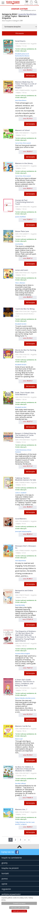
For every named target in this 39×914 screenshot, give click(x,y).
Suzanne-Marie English (22, 653)
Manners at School (22, 130)
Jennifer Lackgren (21, 824)
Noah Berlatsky (20, 605)
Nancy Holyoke (20, 698)
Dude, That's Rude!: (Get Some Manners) (24, 393)
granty (5, 863)
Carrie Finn (18, 143)
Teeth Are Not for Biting (24, 309)
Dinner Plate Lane (22, 231)
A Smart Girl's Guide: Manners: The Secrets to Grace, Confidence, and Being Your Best (24, 683)
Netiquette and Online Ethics (24, 591)
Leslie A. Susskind (20, 493)
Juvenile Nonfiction (27, 14)
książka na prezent (10, 868)
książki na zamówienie (12, 857)
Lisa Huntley (19, 244)
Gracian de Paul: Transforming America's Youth (24, 202)
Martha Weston (24, 56)
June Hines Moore (20, 100)
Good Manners (21, 519)
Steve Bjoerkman (20, 560)
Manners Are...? (21, 809)
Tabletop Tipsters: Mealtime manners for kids (25, 479)
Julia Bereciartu (30, 698)
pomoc (5, 878)
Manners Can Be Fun (23, 726)
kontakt (5, 873)
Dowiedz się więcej (19, 903)
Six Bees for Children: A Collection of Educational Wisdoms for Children (24, 769)
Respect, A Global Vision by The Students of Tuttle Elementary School (25, 435)
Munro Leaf (18, 739)
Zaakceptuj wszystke (19, 911)
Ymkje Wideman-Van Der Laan (24, 822)
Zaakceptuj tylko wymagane (19, 907)
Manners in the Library (24, 163)
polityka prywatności (11, 894)
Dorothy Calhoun (20, 783)
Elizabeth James (20, 54)
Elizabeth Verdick (20, 324)
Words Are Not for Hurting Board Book (25, 351)
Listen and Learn (21, 270)
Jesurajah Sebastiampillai (23, 531)
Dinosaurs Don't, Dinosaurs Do (25, 547)
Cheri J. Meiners (20, 283)
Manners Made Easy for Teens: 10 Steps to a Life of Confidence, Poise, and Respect (25, 85)
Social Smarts (20, 41)
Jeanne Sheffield (20, 217)
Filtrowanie (19, 33)
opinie (4, 883)
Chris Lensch (27, 143)
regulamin (6, 889)
